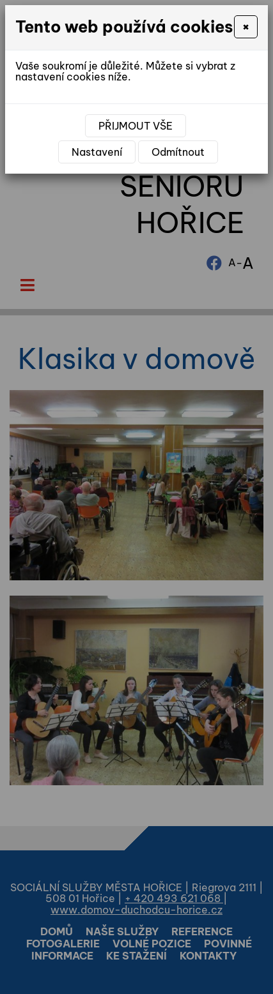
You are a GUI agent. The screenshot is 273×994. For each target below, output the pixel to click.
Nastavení (97, 152)
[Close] (246, 26)
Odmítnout (178, 152)
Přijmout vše (135, 125)
